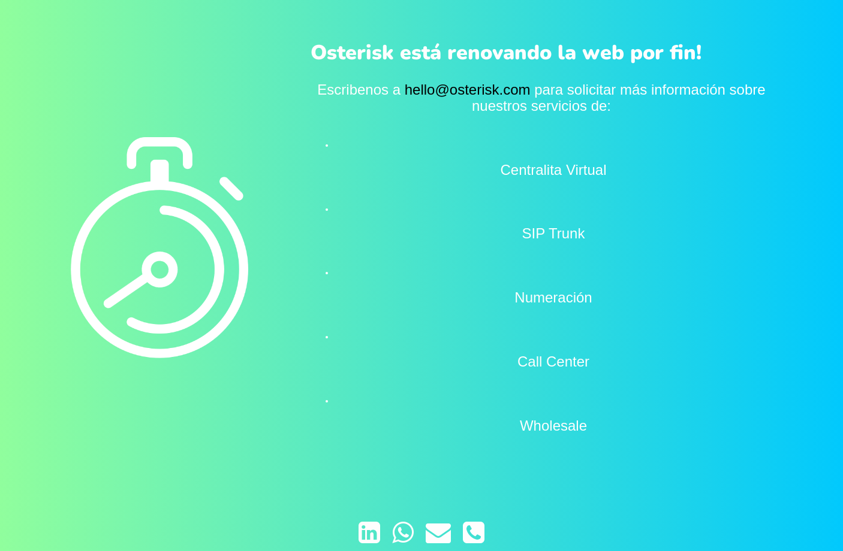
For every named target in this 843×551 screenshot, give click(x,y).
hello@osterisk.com (468, 89)
